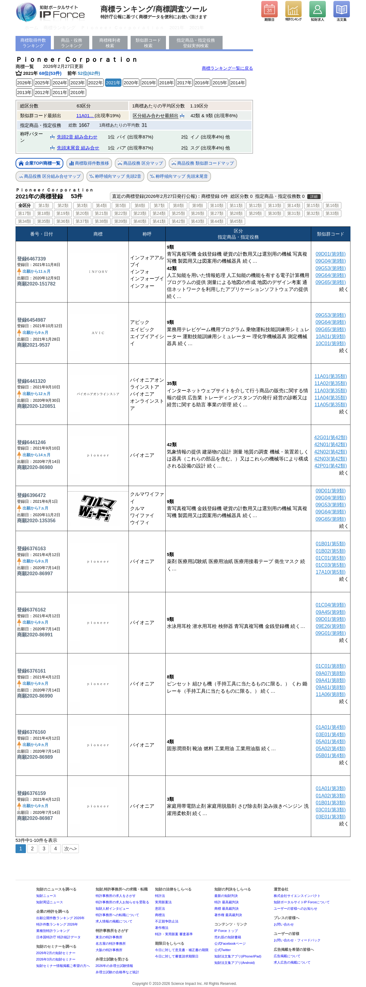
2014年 (238, 82)
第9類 (197, 205)
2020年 (131, 82)
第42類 (178, 221)
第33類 (332, 213)
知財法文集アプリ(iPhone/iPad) (238, 956)
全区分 (24, 205)
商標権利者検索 (110, 43)
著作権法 (161, 927)
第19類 (63, 213)
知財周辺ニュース (49, 902)
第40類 (140, 221)
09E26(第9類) (331, 626)
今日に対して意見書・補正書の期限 (182, 950)
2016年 (202, 82)
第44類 (216, 221)
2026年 (24, 82)
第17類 (24, 213)
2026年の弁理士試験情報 (114, 966)
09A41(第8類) (331, 680)
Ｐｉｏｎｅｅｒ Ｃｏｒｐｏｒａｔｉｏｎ (122, 27)
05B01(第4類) (331, 755)
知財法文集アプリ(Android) (234, 962)
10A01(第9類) (331, 336)
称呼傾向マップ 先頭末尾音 (179, 176)
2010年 (77, 92)
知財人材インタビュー (112, 908)
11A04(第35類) (331, 397)
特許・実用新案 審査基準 (174, 934)
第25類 (178, 213)
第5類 (120, 205)
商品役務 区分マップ (140, 163)
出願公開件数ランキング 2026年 (60, 918)
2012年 (42, 92)
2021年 (177, 27)
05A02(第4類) (331, 748)
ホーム (31, 27)
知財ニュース (46, 896)
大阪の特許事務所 (109, 950)
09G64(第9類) (330, 275)
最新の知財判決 (226, 896)
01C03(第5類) (331, 565)
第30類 (274, 213)
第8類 (178, 205)
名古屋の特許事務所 (111, 943)
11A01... (85, 115)
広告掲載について (287, 956)
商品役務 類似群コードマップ (203, 163)
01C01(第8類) (331, 666)
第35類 (44, 221)
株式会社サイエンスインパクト (297, 896)
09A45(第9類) (331, 612)
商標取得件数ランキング (33, 43)
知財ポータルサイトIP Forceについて (302, 902)
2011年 (60, 92)
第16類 (332, 205)
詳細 (314, 196)
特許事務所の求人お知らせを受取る (122, 902)
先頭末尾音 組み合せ (78, 147)
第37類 (82, 221)
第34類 (24, 221)
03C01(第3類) (331, 809)
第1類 (43, 205)
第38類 (101, 221)
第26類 (197, 213)
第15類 (313, 205)
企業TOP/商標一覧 (39, 163)
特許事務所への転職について (117, 915)
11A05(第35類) (331, 404)
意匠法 (160, 908)
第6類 (140, 205)
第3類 (82, 205)
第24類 (159, 213)
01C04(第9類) (331, 604)
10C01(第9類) (331, 343)
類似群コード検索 (148, 43)
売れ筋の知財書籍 (227, 937)
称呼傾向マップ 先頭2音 (115, 176)
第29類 (255, 213)
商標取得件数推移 (89, 163)
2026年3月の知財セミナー (56, 959)
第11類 (236, 205)
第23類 (140, 213)
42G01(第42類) (330, 437)
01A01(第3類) (331, 788)
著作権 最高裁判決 (228, 915)
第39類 (121, 221)
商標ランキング (60, 27)
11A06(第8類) (331, 694)
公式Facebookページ (230, 943)
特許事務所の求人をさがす (116, 896)
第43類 (197, 221)
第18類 (44, 213)
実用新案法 (163, 902)
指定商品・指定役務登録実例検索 (196, 43)
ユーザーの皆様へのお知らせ (295, 908)
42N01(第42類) (330, 444)
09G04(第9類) (330, 261)
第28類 (236, 213)
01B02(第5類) (331, 551)
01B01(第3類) (331, 802)
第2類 (63, 205)
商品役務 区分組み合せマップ (50, 176)
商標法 (160, 915)
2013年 (24, 92)
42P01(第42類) (331, 465)
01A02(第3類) (331, 795)
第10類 (216, 205)
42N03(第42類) (330, 458)
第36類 (63, 221)
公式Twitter (222, 950)
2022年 (95, 82)
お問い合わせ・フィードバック (297, 940)
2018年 (166, 82)
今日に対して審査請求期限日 (177, 956)
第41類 (159, 221)
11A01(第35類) (331, 376)
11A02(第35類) (331, 383)
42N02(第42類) (330, 451)
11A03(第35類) (331, 390)
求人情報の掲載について (114, 921)
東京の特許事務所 (109, 937)
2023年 (77, 82)
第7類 (159, 205)
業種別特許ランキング (53, 931)
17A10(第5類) (331, 572)
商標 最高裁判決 (226, 908)
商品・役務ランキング (71, 43)
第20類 (82, 213)
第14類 (294, 205)
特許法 (160, 896)
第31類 (294, 213)
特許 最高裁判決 (226, 902)
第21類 (101, 213)
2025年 (42, 82)
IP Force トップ (226, 931)
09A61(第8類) (331, 687)
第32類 (313, 213)
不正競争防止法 (166, 921)
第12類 (255, 205)
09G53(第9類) (330, 268)
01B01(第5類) (331, 543)
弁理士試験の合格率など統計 (117, 972)
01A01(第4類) (331, 727)
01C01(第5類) (331, 558)
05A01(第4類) (331, 741)
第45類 (236, 221)
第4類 (101, 205)
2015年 (220, 82)
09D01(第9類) (331, 254)
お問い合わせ (284, 924)
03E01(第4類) (331, 734)
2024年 (60, 82)
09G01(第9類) (330, 633)
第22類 (121, 213)
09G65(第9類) (330, 282)
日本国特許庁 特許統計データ (58, 937)
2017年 (184, 82)
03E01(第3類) (331, 816)
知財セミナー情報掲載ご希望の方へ (63, 966)
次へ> (70, 848)
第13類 (274, 205)
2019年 (149, 82)
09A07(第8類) (331, 673)
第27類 (216, 213)
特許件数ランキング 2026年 (57, 924)
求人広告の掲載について (292, 962)
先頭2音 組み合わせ (77, 136)
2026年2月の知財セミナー (56, 953)
